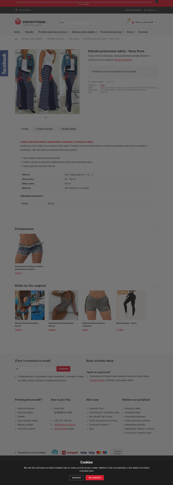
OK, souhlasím (95, 477)
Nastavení (76, 477)
